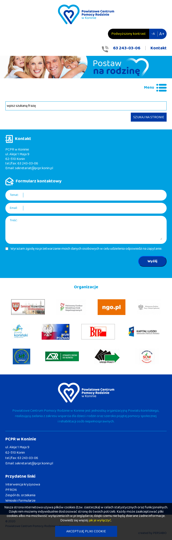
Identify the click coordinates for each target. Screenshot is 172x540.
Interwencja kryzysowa (22, 484)
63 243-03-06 (126, 48)
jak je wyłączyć (100, 520)
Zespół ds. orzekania (20, 495)
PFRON (11, 490)
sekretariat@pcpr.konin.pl (34, 168)
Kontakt (158, 48)
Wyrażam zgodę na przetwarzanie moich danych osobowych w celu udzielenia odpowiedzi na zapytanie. (86, 248)
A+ (161, 33)
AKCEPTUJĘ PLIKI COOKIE (86, 531)
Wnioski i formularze (20, 500)
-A (153, 34)
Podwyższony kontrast (128, 34)
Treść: (13, 220)
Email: (13, 208)
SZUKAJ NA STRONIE (148, 117)
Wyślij (152, 261)
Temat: (14, 195)
